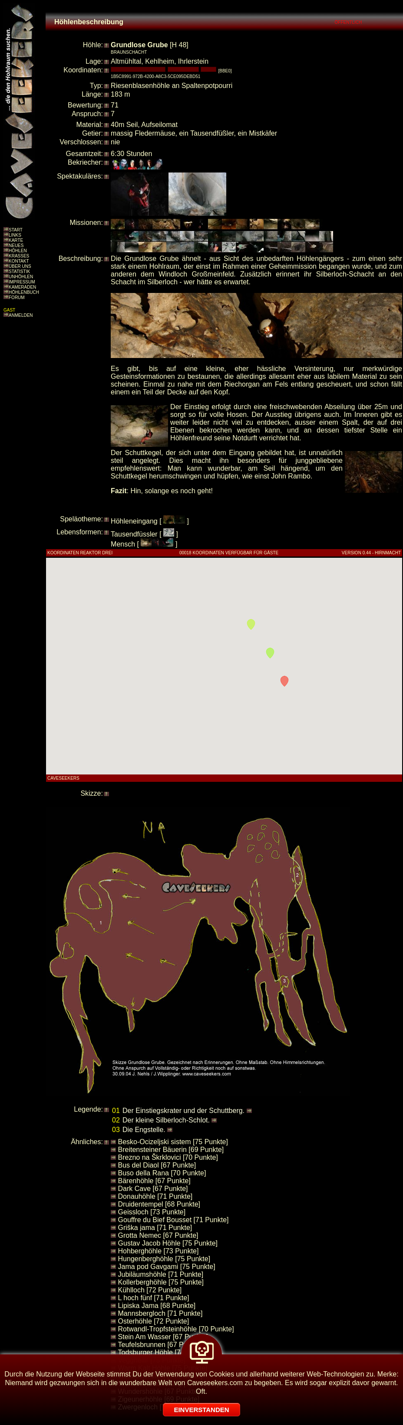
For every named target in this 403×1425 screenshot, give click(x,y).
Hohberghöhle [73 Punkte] (158, 1251)
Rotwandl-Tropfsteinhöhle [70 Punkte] (176, 1329)
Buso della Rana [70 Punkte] (162, 1173)
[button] (284, 681)
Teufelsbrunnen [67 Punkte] (160, 1344)
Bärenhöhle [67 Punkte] (154, 1180)
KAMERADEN (22, 287)
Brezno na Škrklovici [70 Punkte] (168, 1157)
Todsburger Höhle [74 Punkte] (164, 1352)
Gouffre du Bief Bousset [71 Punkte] (173, 1219)
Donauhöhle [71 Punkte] (155, 1196)
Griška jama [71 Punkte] (155, 1227)
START (16, 230)
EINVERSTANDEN (201, 1409)
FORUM (17, 297)
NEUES (16, 245)
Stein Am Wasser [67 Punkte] (163, 1336)
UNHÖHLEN (21, 276)
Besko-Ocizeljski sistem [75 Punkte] (173, 1141)
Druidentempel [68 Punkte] (159, 1204)
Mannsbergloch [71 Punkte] (160, 1313)
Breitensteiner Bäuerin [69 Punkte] (171, 1149)
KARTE (16, 240)
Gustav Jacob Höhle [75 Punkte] (168, 1243)
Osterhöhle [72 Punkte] (153, 1321)
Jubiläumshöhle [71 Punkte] (161, 1274)
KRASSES (19, 256)
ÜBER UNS (20, 266)
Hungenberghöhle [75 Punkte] (164, 1258)
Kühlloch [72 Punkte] (150, 1290)
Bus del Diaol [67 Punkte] (157, 1165)
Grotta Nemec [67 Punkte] (158, 1235)
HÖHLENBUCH (24, 292)
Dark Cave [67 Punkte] (153, 1188)
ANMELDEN (21, 315)
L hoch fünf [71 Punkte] (153, 1297)
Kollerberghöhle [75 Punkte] (161, 1282)
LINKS (15, 235)
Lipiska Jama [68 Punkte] (157, 1305)
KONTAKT (19, 261)
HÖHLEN (18, 250)
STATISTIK (19, 271)
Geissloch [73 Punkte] (152, 1212)
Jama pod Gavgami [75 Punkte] (166, 1266)
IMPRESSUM (22, 282)
